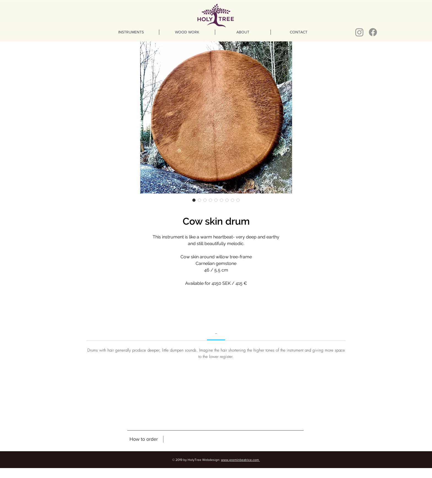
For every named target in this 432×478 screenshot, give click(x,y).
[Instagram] (359, 32)
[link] (216, 333)
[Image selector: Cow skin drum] (194, 200)
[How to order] (143, 439)
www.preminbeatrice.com (240, 460)
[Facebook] (373, 32)
